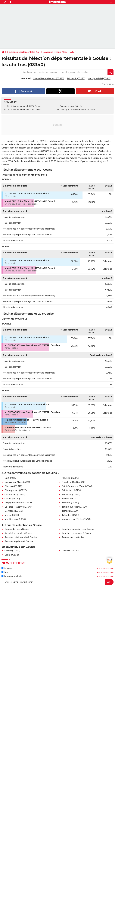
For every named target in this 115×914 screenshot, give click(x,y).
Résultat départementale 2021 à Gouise (24, 106)
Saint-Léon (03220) (71, 490)
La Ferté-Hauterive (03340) (18, 506)
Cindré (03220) (12, 498)
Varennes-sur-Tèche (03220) (76, 519)
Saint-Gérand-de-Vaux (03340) (48, 78)
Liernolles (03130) (13, 511)
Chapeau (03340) (13, 486)
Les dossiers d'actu (11, 576)
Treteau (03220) (70, 511)
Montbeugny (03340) (15, 519)
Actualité (7, 568)
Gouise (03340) (12, 550)
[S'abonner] (57, 582)
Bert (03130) (10, 478)
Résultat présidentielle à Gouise (20, 537)
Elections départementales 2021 (23, 52)
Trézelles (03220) (71, 515)
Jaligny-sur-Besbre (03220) (18, 502)
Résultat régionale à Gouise (18, 533)
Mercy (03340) (11, 515)
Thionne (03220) (70, 502)
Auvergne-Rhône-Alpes (55, 52)
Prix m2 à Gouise (70, 550)
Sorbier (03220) (70, 498)
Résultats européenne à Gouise (78, 529)
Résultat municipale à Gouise (76, 533)
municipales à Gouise (89, 158)
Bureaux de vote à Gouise (71, 106)
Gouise (63, 110)
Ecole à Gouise (11, 554)
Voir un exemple (105, 568)
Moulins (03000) (70, 478)
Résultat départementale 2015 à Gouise (24, 110)
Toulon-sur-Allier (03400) (74, 506)
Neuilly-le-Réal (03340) (99, 78)
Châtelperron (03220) (15, 490)
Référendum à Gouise (73, 537)
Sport (5, 572)
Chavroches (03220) (14, 494)
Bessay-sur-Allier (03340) (17, 482)
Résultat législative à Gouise (18, 541)
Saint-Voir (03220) (76, 78)
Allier (72, 52)
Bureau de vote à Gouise (16, 529)
